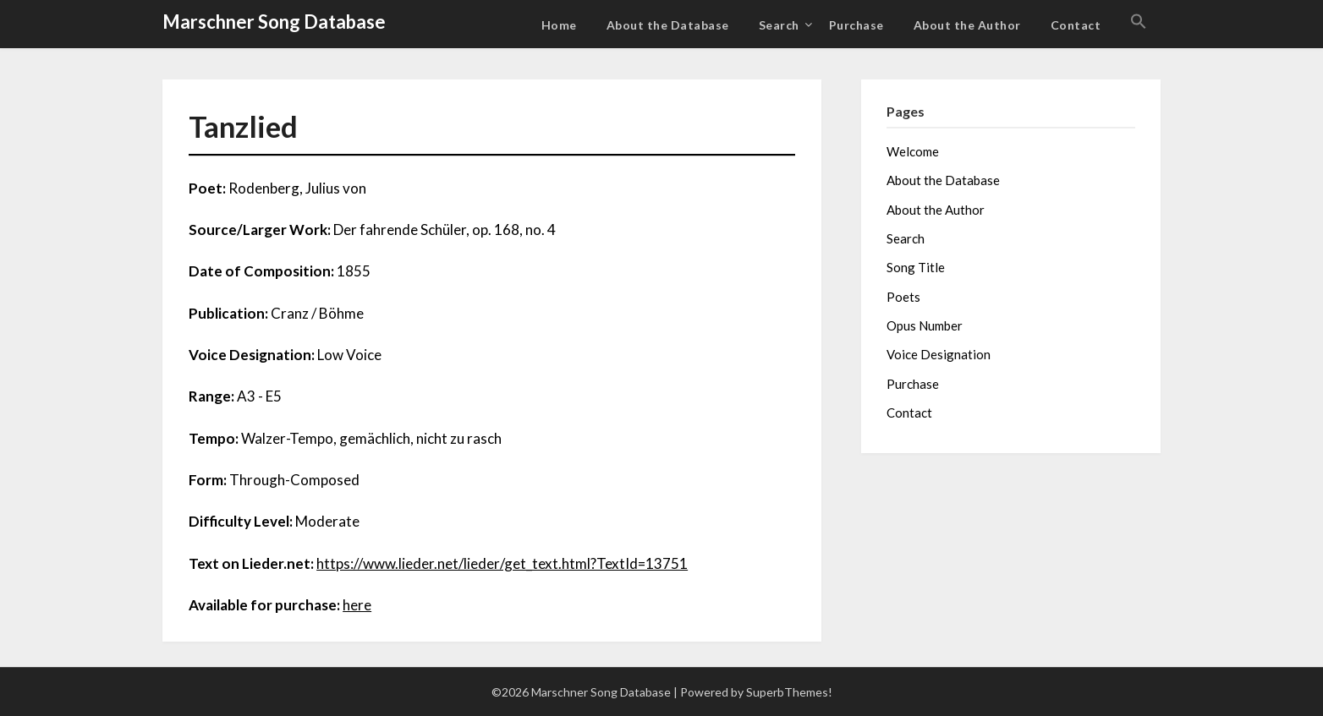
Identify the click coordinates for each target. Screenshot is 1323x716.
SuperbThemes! (789, 692)
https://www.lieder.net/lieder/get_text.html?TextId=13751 (502, 563)
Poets (903, 296)
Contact (1076, 25)
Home (559, 25)
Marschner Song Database (274, 21)
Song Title (916, 267)
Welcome (913, 151)
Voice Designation (939, 354)
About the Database (668, 25)
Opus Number (925, 325)
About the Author (967, 25)
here (357, 605)
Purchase (856, 25)
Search (779, 25)
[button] (1139, 22)
